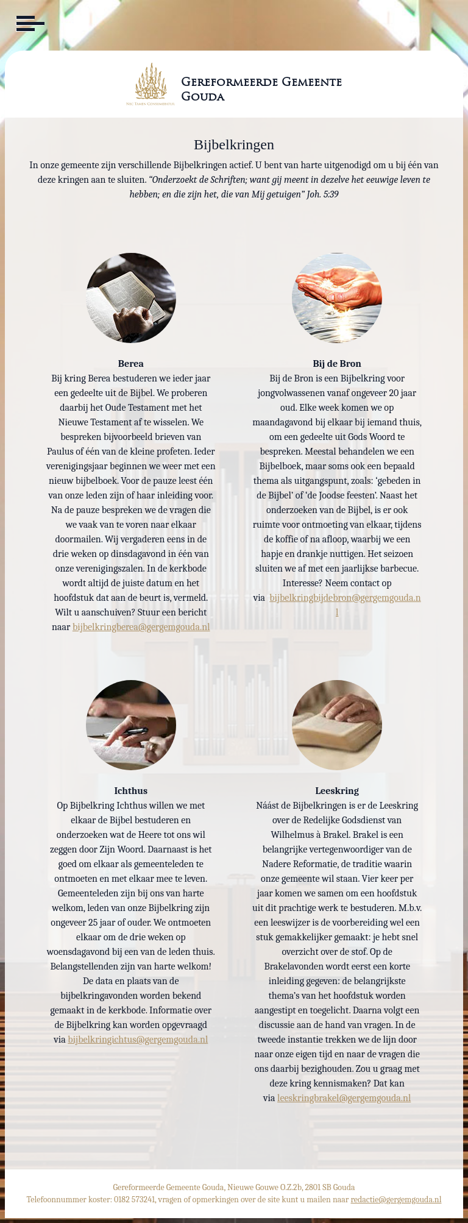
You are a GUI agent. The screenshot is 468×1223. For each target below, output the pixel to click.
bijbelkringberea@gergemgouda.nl (141, 627)
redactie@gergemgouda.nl (396, 1199)
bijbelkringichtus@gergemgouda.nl (138, 1039)
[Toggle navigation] (29, 23)
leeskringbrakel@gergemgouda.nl (344, 1098)
